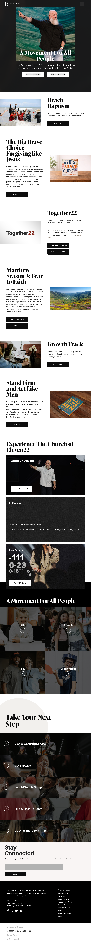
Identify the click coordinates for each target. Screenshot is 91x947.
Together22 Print (58, 252)
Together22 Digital (58, 246)
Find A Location (58, 74)
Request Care (63, 893)
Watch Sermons (33, 74)
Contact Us (62, 916)
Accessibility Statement (15, 927)
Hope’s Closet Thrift (65, 902)
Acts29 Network (13, 939)
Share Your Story (64, 913)
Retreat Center (63, 905)
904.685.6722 (12, 901)
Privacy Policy (12, 935)
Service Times (17, 326)
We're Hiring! (62, 896)
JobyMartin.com (64, 908)
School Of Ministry (65, 899)
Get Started (58, 364)
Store (60, 910)
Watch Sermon (17, 320)
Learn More (58, 123)
